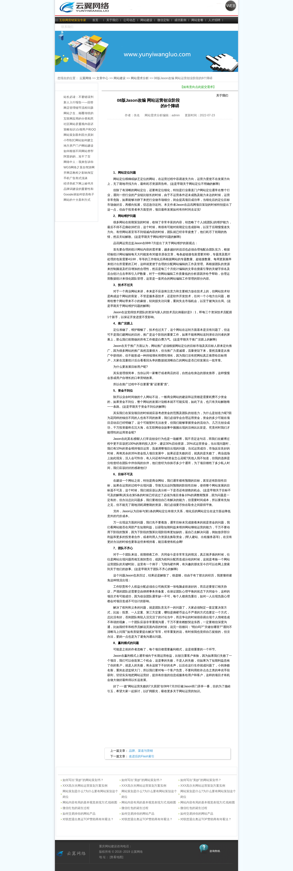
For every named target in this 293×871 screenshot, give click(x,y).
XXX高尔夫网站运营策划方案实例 (85, 785)
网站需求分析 (140, 78)
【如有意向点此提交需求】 (198, 86)
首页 (95, 20)
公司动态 (129, 20)
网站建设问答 (78, 771)
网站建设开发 (135, 771)
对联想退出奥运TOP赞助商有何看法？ (88, 819)
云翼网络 (85, 78)
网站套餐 (197, 20)
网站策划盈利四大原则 (78, 136)
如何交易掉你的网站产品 (79, 813)
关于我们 (112, 20)
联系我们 (67, 26)
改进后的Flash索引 (141, 756)
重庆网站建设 (108, 846)
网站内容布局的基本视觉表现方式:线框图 (90, 802)
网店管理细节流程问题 (78, 109)
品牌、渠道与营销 (141, 750)
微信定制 (163, 20)
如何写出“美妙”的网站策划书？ (83, 780)
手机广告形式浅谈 (75, 180)
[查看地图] (116, 857)
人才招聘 (214, 20)
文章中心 (102, 78)
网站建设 (146, 20)
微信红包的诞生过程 (76, 808)
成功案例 (180, 20)
